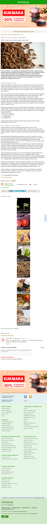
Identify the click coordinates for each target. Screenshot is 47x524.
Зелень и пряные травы (13, 34)
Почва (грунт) (27, 424)
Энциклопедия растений (7, 421)
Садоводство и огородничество (33, 406)
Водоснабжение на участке (30, 458)
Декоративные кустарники (8, 440)
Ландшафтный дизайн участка (31, 438)
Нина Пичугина (15, 511)
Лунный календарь (6, 425)
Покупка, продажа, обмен (8, 429)
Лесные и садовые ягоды (30, 410)
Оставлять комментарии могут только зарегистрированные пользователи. (16, 352)
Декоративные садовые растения (11, 436)
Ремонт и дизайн (6, 470)
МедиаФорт (10, 504)
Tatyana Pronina (7, 177)
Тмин (21, 34)
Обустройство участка (30, 436)
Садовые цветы (5, 442)
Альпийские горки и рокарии (30, 443)
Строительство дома (6, 468)
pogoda (7, 338)
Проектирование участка (29, 452)
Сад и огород (4, 34)
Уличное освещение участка (30, 449)
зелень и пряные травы (15, 40)
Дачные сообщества (6, 410)
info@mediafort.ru (33, 513)
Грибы (25, 421)
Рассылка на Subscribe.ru (25, 400)
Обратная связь (6, 507)
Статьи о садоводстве (7, 412)
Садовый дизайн (28, 451)
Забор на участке (28, 447)
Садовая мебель (28, 454)
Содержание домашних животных (9, 483)
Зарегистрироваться (7, 357)
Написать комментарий (7, 335)
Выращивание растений (29, 415)
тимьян (23, 40)
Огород (25, 408)
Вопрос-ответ (5, 413)
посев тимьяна (7, 175)
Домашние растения (6, 449)
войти (4, 359)
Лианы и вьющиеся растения (8, 445)
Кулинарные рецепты (7, 487)
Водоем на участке (28, 442)
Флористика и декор (6, 451)
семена (7, 40)
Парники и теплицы (28, 428)
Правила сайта (26, 507)
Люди (3, 415)
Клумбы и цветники (28, 440)
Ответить (7, 343)
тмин (27, 40)
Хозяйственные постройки (8, 472)
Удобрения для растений (30, 423)
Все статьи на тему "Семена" (10, 328)
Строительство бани (6, 473)
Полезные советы (6, 430)
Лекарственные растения (8, 427)
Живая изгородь (27, 445)
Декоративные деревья (7, 438)
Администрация (16, 507)
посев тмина (15, 175)
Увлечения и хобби (6, 485)
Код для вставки (32, 190)
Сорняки (26, 419)
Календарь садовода (6, 423)
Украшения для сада (28, 456)
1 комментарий (5, 187)
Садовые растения (28, 413)
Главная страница (7, 406)
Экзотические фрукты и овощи (9, 447)
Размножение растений (29, 417)
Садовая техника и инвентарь (10, 455)
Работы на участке (6, 479)
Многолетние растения (7, 443)
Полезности (5, 419)
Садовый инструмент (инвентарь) (9, 459)
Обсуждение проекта (39, 497)
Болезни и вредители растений (31, 426)
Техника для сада (6, 457)
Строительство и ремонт (8, 466)
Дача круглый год (6, 481)
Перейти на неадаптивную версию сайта (23, 31)
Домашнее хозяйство (7, 478)
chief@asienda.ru (23, 511)
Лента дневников (6, 408)
